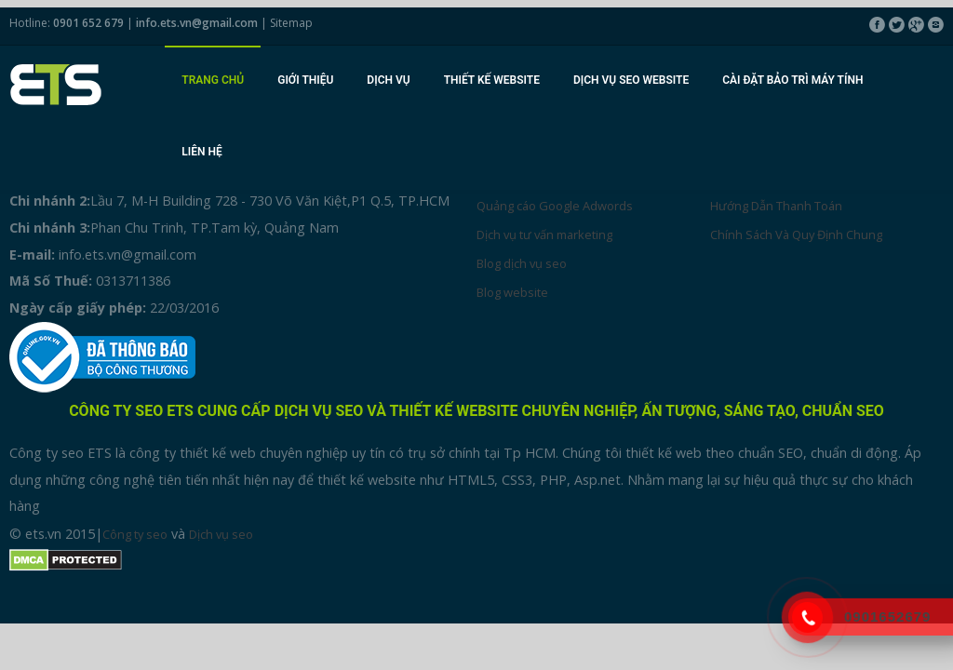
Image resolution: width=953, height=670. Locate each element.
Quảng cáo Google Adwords (554, 205)
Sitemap (291, 23)
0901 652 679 (88, 23)
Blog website (512, 292)
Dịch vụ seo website (631, 80)
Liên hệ (201, 151)
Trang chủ (212, 80)
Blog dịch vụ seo (521, 263)
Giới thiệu (305, 80)
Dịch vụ (388, 80)
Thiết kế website (492, 80)
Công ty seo (135, 534)
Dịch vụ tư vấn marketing (544, 234)
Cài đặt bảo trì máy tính (792, 80)
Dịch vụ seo (221, 534)
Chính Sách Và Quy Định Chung (796, 234)
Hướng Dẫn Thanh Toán (776, 205)
